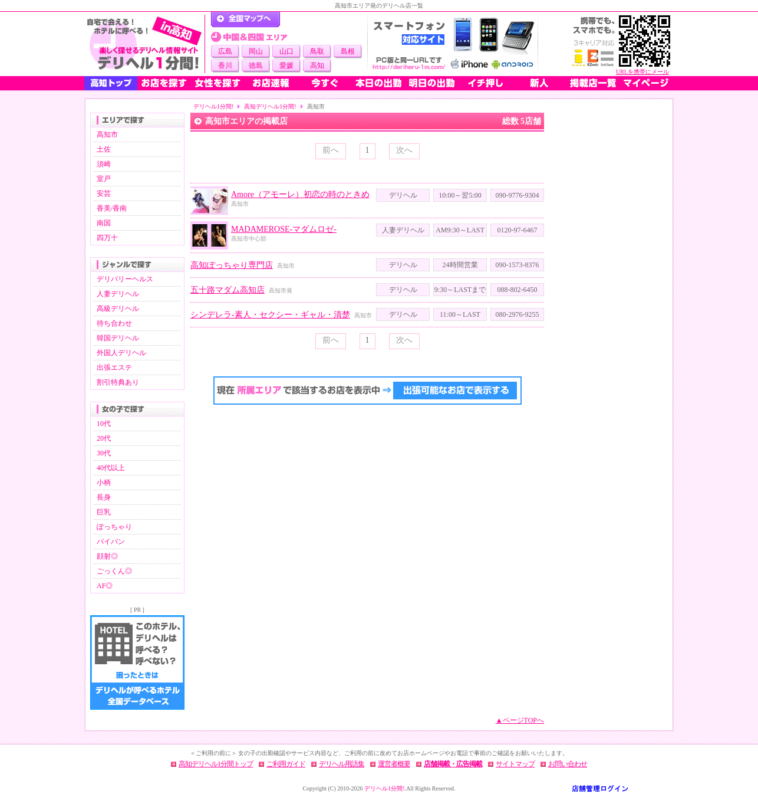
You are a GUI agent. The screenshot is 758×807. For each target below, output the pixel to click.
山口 (286, 51)
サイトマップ (515, 764)
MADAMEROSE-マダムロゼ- (284, 229)
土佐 (104, 149)
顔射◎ (107, 556)
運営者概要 (394, 764)
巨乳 (104, 512)
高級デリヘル (118, 308)
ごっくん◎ (114, 571)
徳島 (256, 65)
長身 (104, 497)
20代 (104, 438)
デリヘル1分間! (213, 106)
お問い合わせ (567, 764)
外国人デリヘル (121, 353)
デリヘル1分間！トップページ (245, 19)
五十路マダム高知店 (227, 290)
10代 (104, 423)
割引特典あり (118, 382)
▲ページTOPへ (520, 720)
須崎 (104, 164)
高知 (317, 65)
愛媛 (286, 65)
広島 (225, 51)
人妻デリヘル (118, 294)
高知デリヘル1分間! (270, 106)
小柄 (104, 482)
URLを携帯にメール (642, 71)
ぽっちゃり (114, 527)
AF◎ (105, 586)
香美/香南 (112, 208)
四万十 (107, 238)
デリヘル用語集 (341, 764)
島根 (348, 51)
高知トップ (110, 83)
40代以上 (111, 468)
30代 (104, 453)
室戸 (104, 179)
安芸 (104, 193)
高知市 (107, 134)
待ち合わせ (114, 323)
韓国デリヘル (118, 338)
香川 (225, 65)
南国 (104, 223)
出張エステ (114, 367)
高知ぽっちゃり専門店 (231, 265)
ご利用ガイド (285, 764)
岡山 (256, 51)
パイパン (111, 541)
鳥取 (317, 51)
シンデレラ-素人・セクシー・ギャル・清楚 (270, 314)
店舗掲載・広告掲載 (453, 764)
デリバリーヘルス (125, 279)
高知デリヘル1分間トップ (216, 764)
